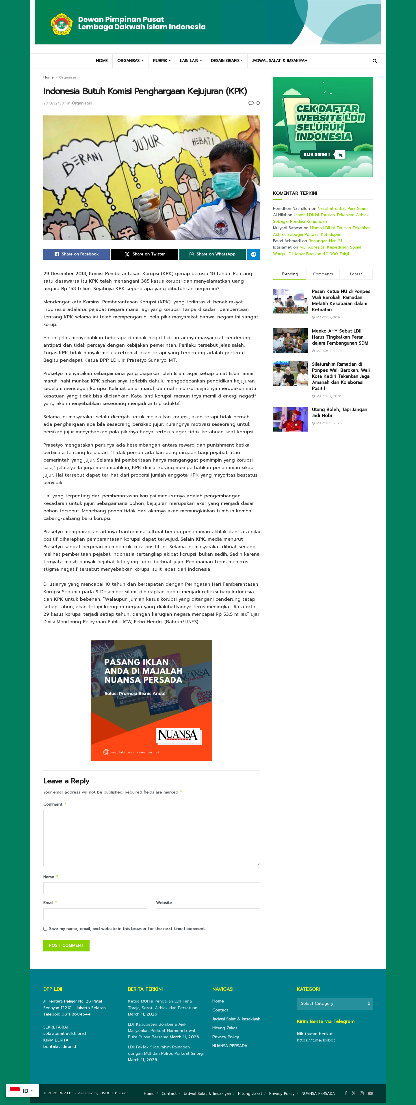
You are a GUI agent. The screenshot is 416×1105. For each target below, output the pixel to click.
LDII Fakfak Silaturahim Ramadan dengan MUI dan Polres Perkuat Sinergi (166, 1052)
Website (164, 904)
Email (50, 904)
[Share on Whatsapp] (212, 254)
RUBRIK (160, 61)
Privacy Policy (225, 1039)
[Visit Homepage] (208, 26)
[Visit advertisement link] (323, 127)
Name (51, 878)
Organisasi (68, 77)
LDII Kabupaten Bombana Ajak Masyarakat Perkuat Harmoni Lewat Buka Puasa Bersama (162, 1033)
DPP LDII (66, 1095)
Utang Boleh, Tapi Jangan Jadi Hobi (339, 412)
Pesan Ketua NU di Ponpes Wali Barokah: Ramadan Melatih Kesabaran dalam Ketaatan (341, 300)
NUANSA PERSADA (229, 1048)
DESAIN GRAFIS (225, 61)
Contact (220, 1012)
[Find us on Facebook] (346, 1095)
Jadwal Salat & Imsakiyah (236, 1021)
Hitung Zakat (224, 1030)
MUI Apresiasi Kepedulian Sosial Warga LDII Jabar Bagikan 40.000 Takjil (317, 250)
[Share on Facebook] (76, 254)
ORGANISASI (128, 61)
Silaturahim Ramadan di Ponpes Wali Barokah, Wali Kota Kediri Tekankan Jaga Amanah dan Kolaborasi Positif (341, 376)
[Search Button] (375, 61)
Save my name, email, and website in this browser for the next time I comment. (127, 931)
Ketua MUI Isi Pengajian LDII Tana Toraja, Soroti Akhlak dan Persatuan (162, 1007)
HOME (102, 61)
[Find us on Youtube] (370, 1095)
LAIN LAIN (189, 61)
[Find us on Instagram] (362, 1095)
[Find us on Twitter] (353, 1095)
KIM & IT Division (114, 1095)
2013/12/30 (53, 103)
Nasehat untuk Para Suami (343, 209)
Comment (55, 805)
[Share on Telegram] (253, 254)
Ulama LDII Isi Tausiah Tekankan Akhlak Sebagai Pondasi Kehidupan (321, 218)
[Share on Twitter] (144, 254)
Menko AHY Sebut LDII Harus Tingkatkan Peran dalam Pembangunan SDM (340, 337)
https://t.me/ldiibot (316, 1042)
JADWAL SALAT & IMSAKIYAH (279, 61)
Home (48, 77)
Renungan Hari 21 (325, 241)
